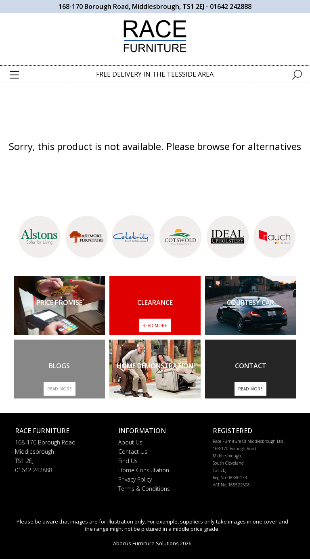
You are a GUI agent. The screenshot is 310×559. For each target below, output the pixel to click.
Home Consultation (143, 470)
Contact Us (132, 451)
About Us (130, 442)
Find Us (128, 461)
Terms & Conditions (144, 488)
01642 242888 (230, 6)
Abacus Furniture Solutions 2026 (152, 543)
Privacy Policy (135, 479)
